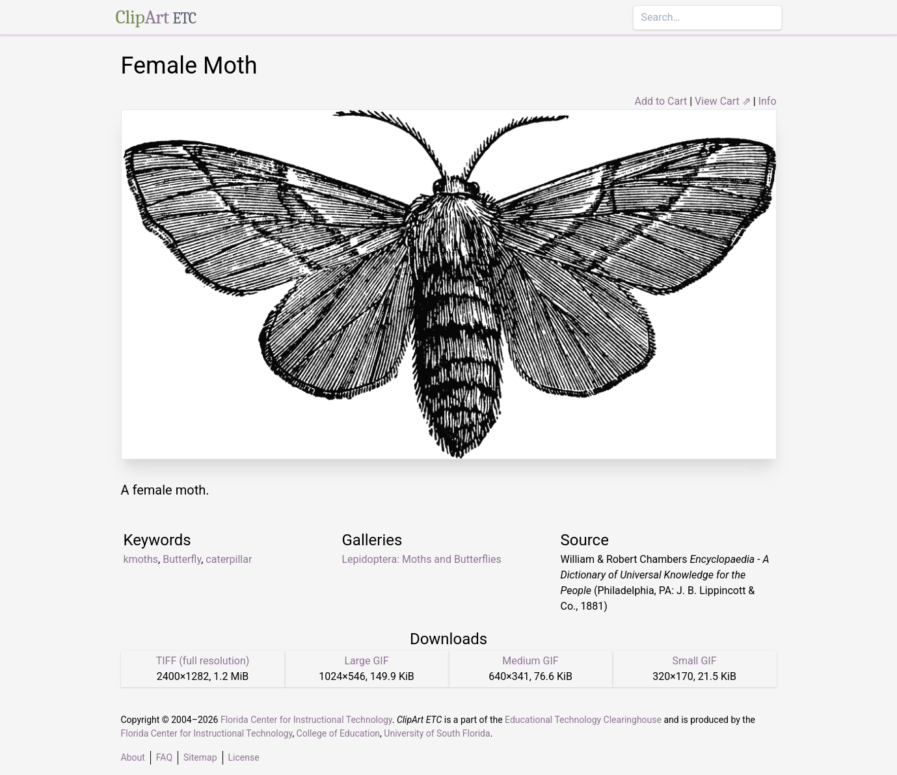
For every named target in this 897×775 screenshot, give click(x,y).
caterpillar (229, 559)
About (133, 757)
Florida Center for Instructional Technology (306, 719)
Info (767, 101)
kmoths (141, 559)
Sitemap (200, 757)
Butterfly (182, 559)
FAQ (164, 757)
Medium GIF (530, 661)
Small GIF (694, 661)
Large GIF (366, 661)
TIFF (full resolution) (203, 661)
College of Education (339, 733)
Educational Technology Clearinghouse (583, 719)
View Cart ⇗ (723, 101)
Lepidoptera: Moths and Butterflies (422, 559)
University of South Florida (437, 733)
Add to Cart (660, 101)
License (244, 757)
